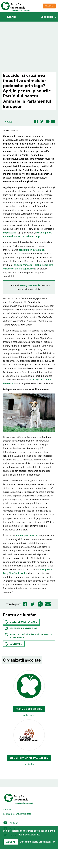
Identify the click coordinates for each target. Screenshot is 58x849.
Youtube (10, 822)
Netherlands (29, 693)
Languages (47, 17)
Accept (10, 842)
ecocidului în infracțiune (31, 249)
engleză (18, 264)
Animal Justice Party (26, 535)
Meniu (9, 17)
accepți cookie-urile (30, 285)
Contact (7, 809)
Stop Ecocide (9, 232)
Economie (13, 644)
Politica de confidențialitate (17, 813)
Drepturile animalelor (21, 628)
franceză (27, 264)
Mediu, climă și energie (21, 622)
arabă (38, 264)
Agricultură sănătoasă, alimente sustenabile (28, 636)
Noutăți (9, 121)
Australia (29, 743)
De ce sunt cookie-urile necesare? (37, 841)
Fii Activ (49, 6)
